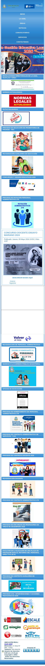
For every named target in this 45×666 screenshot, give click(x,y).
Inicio (22, 14)
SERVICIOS (22, 37)
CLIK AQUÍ (8, 644)
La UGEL (22, 19)
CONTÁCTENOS (22, 42)
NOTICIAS (22, 28)
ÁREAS (22, 23)
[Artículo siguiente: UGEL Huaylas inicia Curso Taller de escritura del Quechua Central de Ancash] (12, 283)
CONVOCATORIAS (22, 33)
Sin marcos (23, 298)
